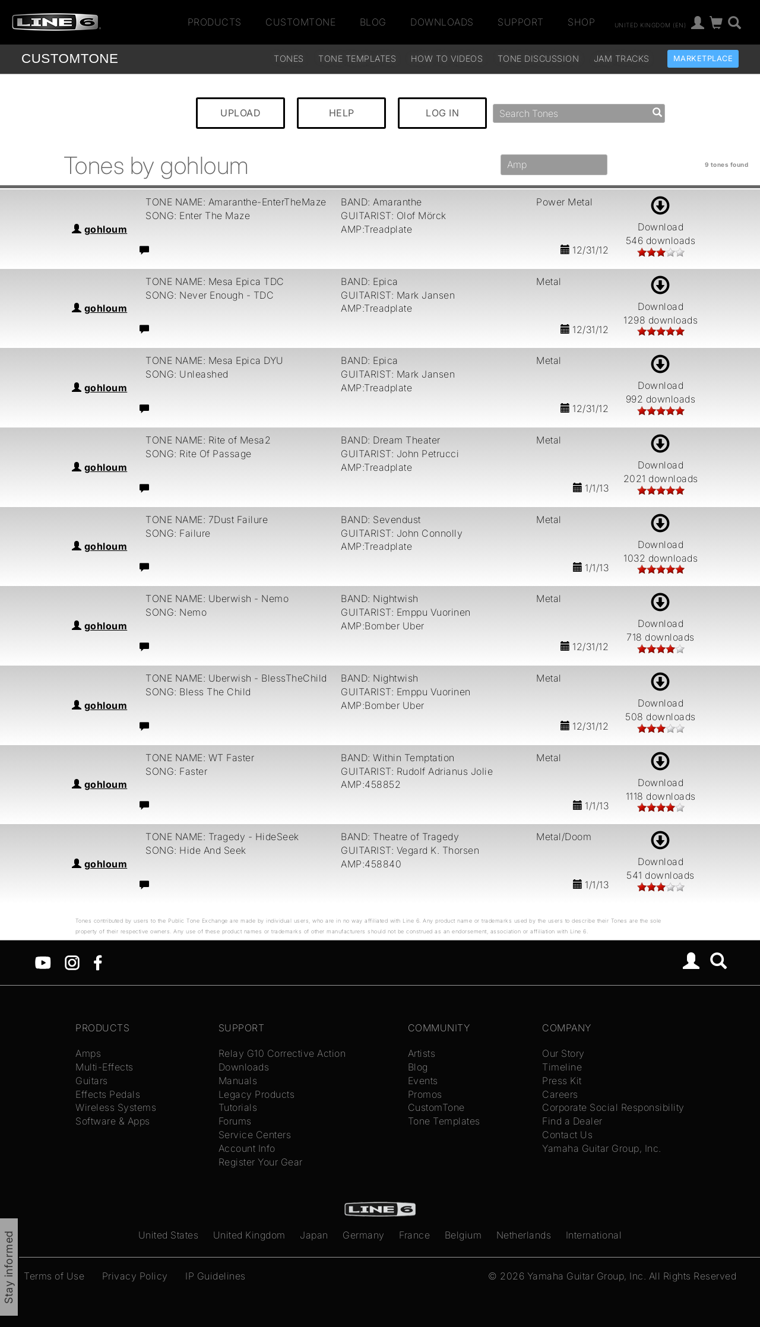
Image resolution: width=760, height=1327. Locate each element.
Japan (314, 1235)
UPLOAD (240, 113)
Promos (425, 1094)
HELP (341, 113)
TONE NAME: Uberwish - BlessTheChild (236, 678)
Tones (289, 58)
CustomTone (300, 22)
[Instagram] (72, 962)
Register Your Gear (260, 1162)
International (594, 1235)
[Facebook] (97, 962)
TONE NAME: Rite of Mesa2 (208, 440)
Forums (235, 1121)
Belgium (463, 1235)
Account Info (247, 1148)
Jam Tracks (622, 58)
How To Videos (447, 58)
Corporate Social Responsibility (613, 1107)
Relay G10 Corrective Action (282, 1053)
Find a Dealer (572, 1121)
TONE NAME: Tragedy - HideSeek (222, 837)
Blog (373, 22)
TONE (69, 58)
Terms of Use (54, 1276)
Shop (581, 22)
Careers (560, 1094)
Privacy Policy (135, 1276)
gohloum (106, 229)
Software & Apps (112, 1121)
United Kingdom (249, 1235)
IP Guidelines (215, 1276)
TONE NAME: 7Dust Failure (206, 519)
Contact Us (567, 1135)
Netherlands (524, 1235)
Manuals (238, 1081)
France (414, 1235)
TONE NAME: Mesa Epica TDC (214, 281)
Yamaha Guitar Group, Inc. (601, 1148)
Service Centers (255, 1135)
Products (215, 22)
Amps (88, 1053)
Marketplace (703, 58)
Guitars (91, 1081)
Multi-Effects (104, 1067)
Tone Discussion (539, 58)
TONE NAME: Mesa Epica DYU (214, 360)
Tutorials (238, 1107)
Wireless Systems (115, 1107)
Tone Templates (357, 58)
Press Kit (562, 1081)
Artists (422, 1053)
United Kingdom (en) (650, 24)
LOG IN (442, 113)
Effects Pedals (107, 1094)
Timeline (562, 1067)
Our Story (563, 1053)
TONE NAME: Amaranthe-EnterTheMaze (236, 202)
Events (423, 1081)
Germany (364, 1235)
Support (521, 22)
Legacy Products (256, 1094)
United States (168, 1235)
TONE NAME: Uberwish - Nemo (217, 598)
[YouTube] (43, 962)
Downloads (442, 22)
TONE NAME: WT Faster (199, 758)
